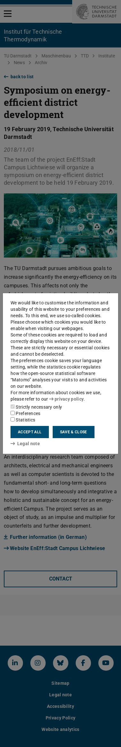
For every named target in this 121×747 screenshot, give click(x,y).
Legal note (25, 443)
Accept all (30, 432)
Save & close (73, 432)
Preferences (26, 413)
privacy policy (66, 399)
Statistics (23, 419)
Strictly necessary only (36, 407)
